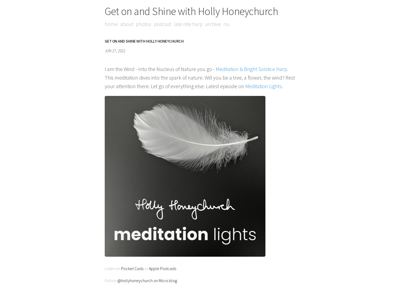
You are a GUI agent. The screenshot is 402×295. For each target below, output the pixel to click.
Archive (213, 24)
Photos (143, 24)
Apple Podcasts (162, 268)
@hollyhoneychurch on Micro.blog (147, 280)
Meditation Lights (263, 86)
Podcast (162, 24)
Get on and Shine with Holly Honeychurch (191, 11)
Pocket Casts (132, 268)
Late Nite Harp (188, 24)
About (126, 24)
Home (111, 24)
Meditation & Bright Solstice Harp (251, 69)
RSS (226, 24)
